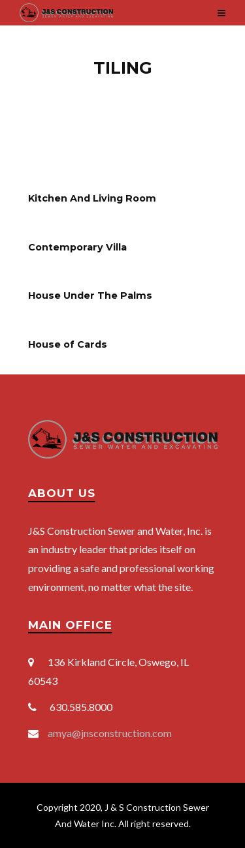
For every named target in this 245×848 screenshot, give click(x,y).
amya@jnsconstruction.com (110, 733)
